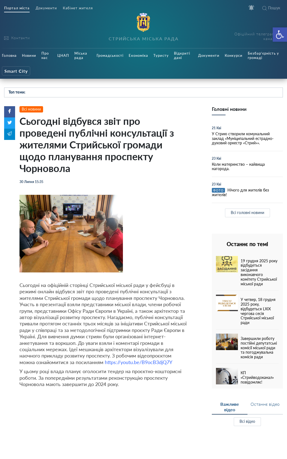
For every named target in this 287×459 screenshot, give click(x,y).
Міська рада (80, 55)
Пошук (271, 7)
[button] (280, 34)
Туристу (161, 55)
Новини (29, 55)
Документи (46, 8)
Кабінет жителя (78, 8)
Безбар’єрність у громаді (263, 55)
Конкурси (234, 55)
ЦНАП (63, 55)
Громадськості (110, 55)
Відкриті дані (182, 55)
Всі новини (31, 109)
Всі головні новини (247, 212)
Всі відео (247, 421)
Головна (9, 55)
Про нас (45, 55)
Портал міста (17, 8)
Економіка (138, 55)
